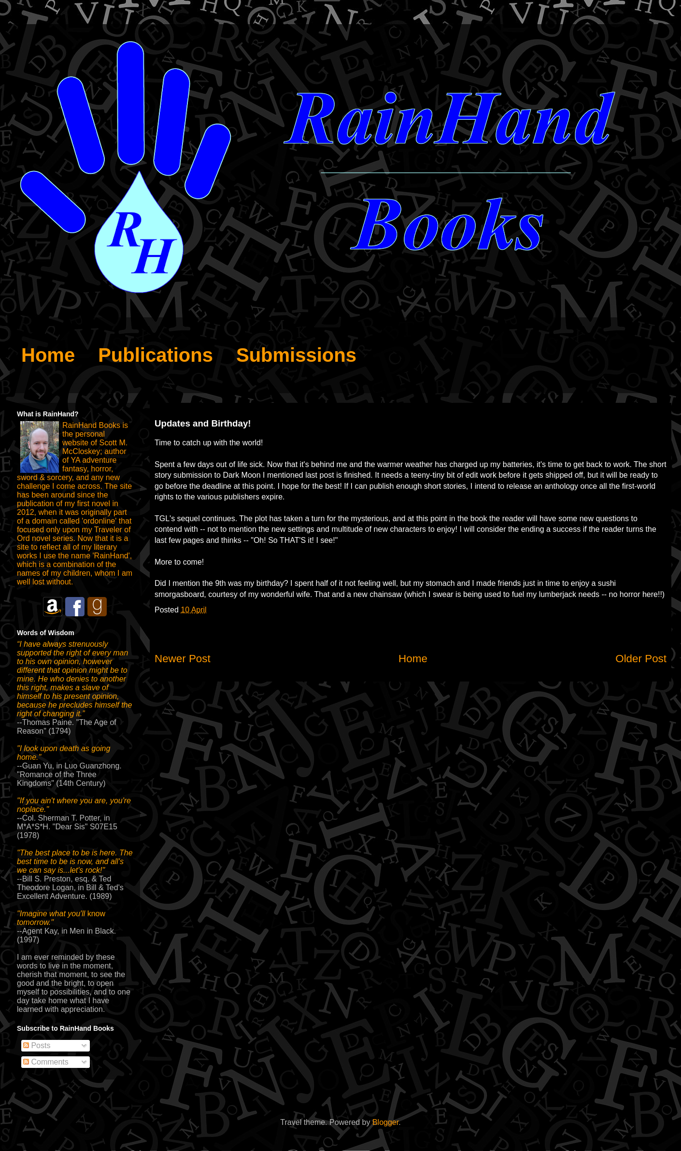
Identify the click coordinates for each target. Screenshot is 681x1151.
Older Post (641, 659)
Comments (46, 1062)
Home (412, 659)
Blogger (385, 1122)
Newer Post (183, 659)
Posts (36, 1045)
